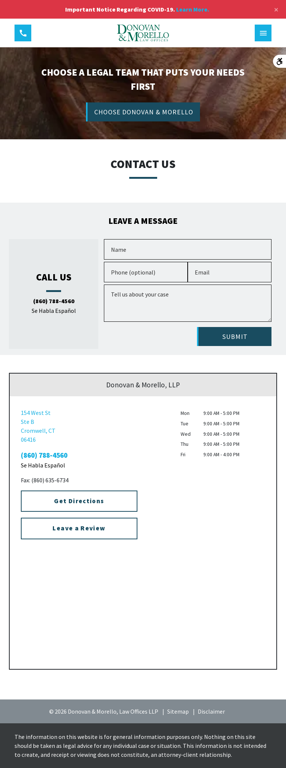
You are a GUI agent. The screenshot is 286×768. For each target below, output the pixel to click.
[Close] (276, 9)
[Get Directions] (79, 501)
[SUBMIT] (234, 336)
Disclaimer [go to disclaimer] (211, 711)
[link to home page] (143, 33)
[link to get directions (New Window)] (79, 426)
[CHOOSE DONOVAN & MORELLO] (143, 111)
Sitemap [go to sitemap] (178, 711)
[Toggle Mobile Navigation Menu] (263, 33)
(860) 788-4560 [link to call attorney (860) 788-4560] (53, 301)
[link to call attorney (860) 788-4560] (23, 33)
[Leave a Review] (79, 528)
